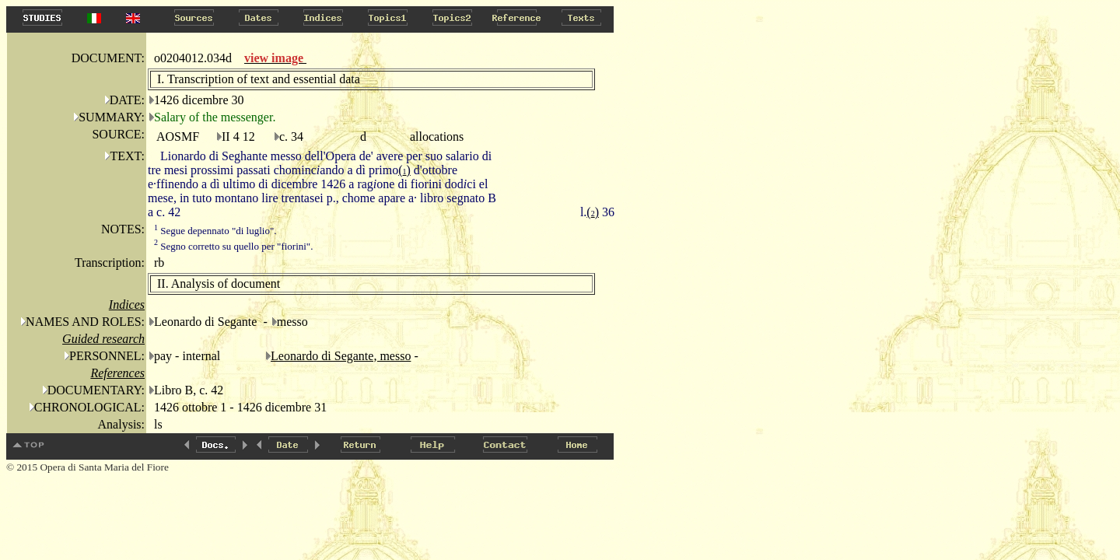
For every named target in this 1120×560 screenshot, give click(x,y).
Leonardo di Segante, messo (341, 355)
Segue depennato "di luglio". (215, 230)
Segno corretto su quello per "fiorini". (233, 246)
